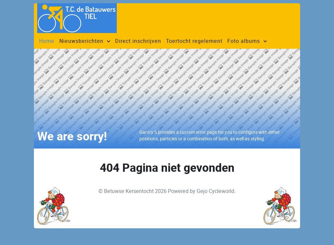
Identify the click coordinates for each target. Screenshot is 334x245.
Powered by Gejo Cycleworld (201, 191)
